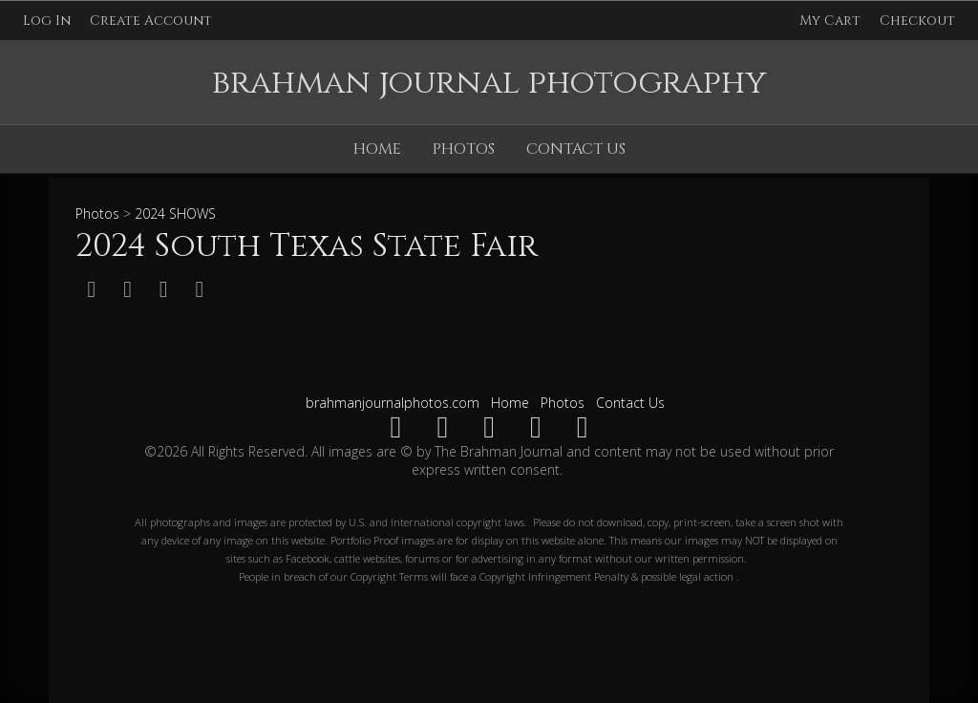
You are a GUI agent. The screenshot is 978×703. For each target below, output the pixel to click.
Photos (464, 149)
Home (377, 149)
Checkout (917, 20)
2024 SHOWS (175, 213)
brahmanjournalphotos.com (392, 403)
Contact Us (576, 149)
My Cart (831, 20)
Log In (47, 20)
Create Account (151, 20)
